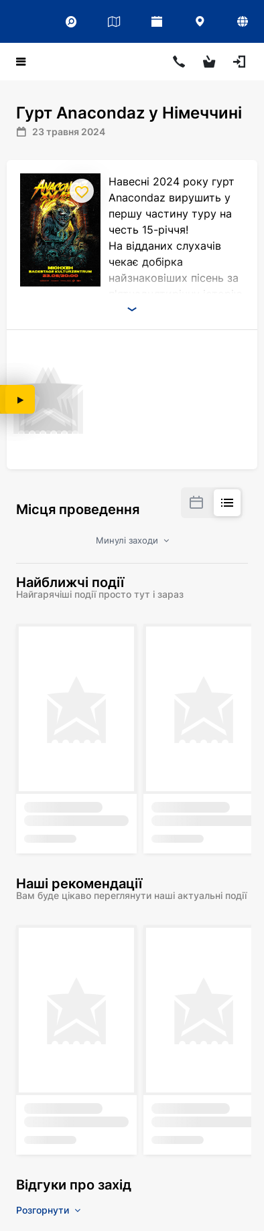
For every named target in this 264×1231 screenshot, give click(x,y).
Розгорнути (48, 1210)
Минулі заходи (132, 540)
